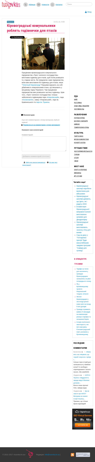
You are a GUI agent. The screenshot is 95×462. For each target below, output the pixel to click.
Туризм (76, 154)
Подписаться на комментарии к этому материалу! (41, 125)
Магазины (77, 173)
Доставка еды (79, 109)
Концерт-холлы (79, 142)
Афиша (32, 4)
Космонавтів (28, 100)
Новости (45, 4)
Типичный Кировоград (31, 85)
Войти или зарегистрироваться (35, 162)
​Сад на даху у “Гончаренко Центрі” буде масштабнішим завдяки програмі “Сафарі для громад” (83, 243)
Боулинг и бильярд (81, 121)
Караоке (77, 124)
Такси (76, 161)
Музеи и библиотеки (81, 139)
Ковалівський (53, 97)
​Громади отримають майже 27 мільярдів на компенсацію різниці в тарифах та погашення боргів (84, 314)
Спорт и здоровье (80, 170)
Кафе (75, 99)
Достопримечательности (83, 151)
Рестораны (78, 103)
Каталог (59, 4)
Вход (89, 12)
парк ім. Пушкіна (42, 102)
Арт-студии (78, 176)
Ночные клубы (79, 118)
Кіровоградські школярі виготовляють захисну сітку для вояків (83, 227)
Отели (76, 158)
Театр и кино (78, 136)
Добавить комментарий (36, 156)
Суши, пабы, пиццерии (81, 106)
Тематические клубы (81, 127)
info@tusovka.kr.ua (52, 455)
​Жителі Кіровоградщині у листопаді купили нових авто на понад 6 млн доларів (84, 301)
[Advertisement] (83, 55)
